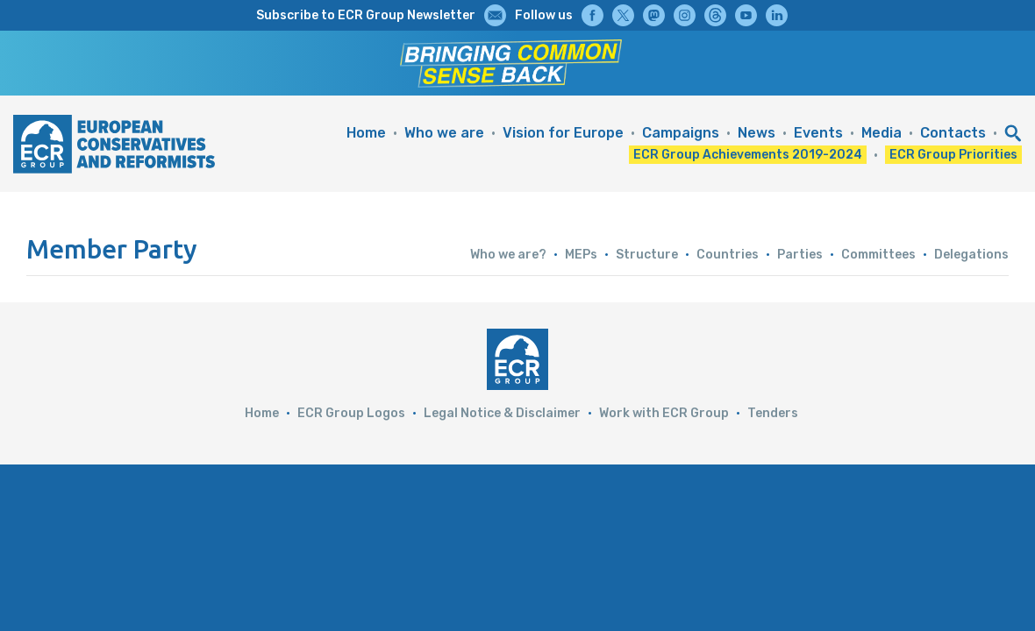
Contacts (953, 132)
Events (818, 132)
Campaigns (680, 132)
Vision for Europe (563, 132)
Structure (647, 254)
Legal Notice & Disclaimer (502, 413)
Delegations (971, 254)
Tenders (772, 413)
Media (881, 132)
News (756, 132)
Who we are (444, 132)
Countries (727, 254)
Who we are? (508, 254)
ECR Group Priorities (953, 154)
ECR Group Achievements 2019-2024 (747, 154)
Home (366, 132)
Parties (800, 254)
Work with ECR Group (664, 413)
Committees (878, 254)
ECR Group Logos (351, 413)
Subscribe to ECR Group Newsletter (365, 15)
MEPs (581, 254)
